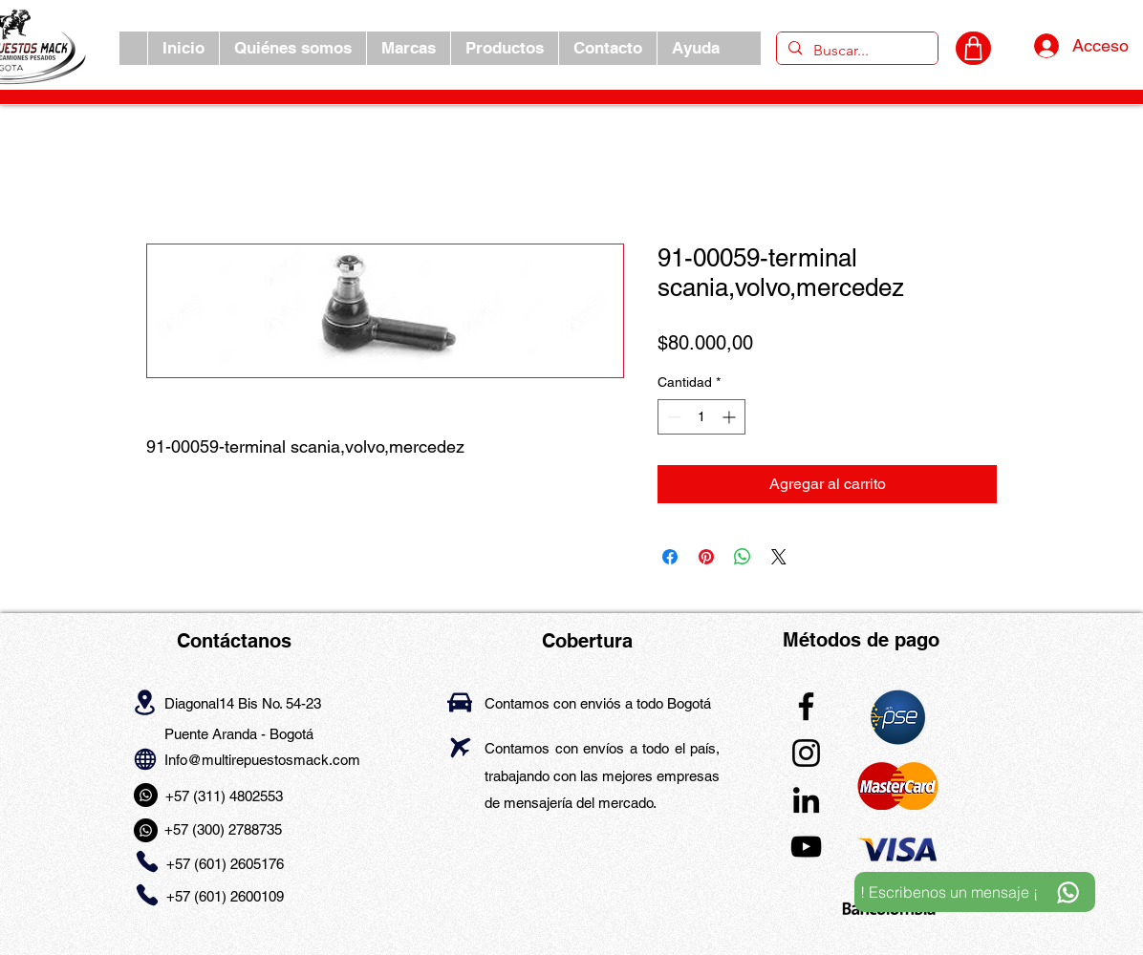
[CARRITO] (973, 48)
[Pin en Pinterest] (706, 556)
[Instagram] (806, 753)
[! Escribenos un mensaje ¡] (974, 892)
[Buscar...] (855, 50)
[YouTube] (806, 846)
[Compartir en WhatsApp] (742, 556)
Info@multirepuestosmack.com (262, 760)
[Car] (459, 702)
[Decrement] (672, 417)
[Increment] (731, 417)
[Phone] (147, 862)
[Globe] (145, 759)
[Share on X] (778, 556)
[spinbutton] (701, 417)
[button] (408, 48)
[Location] (145, 702)
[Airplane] (460, 747)
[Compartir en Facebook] (669, 556)
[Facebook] (806, 706)
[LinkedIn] (806, 799)
